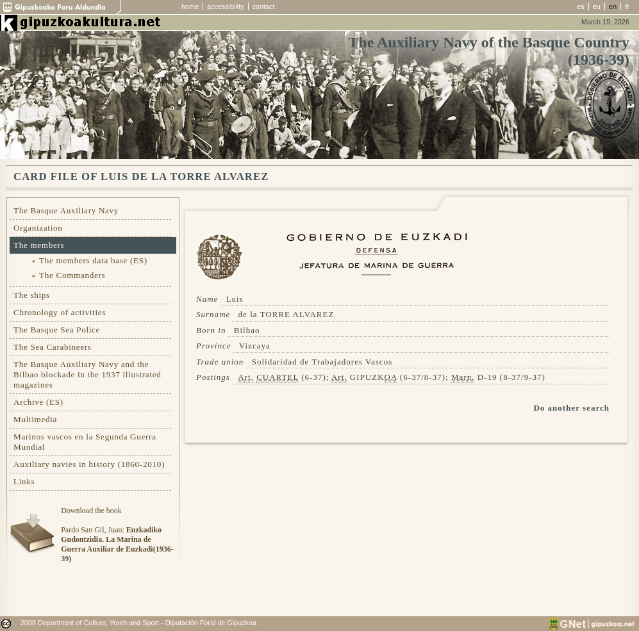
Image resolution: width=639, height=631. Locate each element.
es (580, 6)
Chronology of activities (59, 312)
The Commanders (72, 275)
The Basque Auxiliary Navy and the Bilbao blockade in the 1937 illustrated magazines (87, 374)
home (190, 6)
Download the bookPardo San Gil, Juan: (117, 534)
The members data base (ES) (93, 260)
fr (627, 6)
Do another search (571, 408)
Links (24, 481)
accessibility (225, 6)
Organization (38, 228)
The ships (31, 295)
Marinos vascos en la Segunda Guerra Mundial (84, 442)
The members (38, 245)
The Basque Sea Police (56, 329)
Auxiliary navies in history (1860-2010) (89, 464)
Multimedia (35, 419)
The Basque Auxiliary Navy (66, 210)
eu (597, 6)
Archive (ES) (38, 402)
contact (264, 6)
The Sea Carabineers (52, 347)
